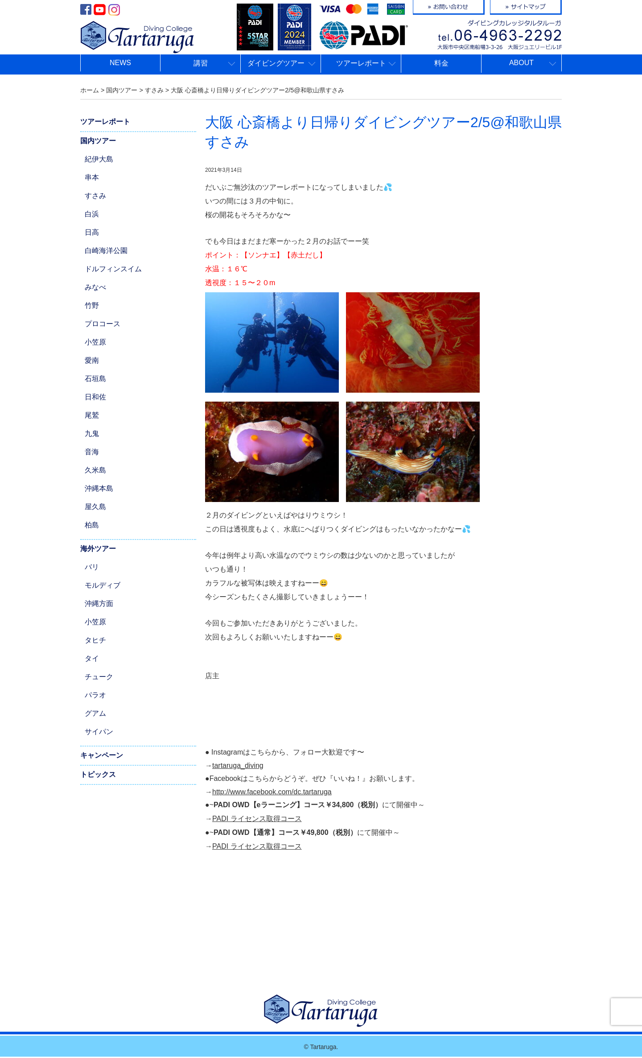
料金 (441, 63)
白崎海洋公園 (106, 250)
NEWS (120, 62)
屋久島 (95, 506)
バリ (92, 567)
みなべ (95, 287)
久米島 (95, 470)
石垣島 (95, 378)
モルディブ (102, 585)
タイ (92, 658)
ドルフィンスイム (113, 269)
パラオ (95, 695)
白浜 (92, 214)
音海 (92, 452)
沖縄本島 (99, 488)
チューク (99, 676)
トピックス (98, 774)
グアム (95, 713)
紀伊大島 (99, 159)
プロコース (102, 324)
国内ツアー (98, 141)
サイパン (99, 731)
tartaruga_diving (237, 765)
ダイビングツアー (276, 63)
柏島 (92, 525)
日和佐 (95, 397)
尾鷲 (92, 415)
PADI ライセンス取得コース (257, 818)
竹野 (92, 305)
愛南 (92, 360)
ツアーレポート (361, 63)
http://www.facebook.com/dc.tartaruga (272, 792)
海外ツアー (98, 548)
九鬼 (92, 433)
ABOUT (521, 62)
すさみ (95, 195)
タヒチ (95, 640)
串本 (92, 177)
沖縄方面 (99, 603)
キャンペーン (101, 755)
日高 (92, 232)
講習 (200, 63)
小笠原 (95, 342)
